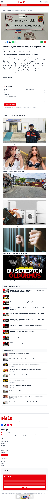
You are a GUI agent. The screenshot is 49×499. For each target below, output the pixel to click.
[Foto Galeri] (42, 2)
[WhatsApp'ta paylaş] (13, 42)
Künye (2, 465)
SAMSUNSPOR (4, 443)
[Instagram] (8, 425)
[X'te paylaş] (10, 42)
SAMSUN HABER (4, 441)
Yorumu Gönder (10, 104)
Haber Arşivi (4, 452)
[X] (5, 425)
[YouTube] (11, 425)
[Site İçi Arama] (41, 2)
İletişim (2, 463)
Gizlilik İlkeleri (4, 461)
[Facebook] (2, 425)
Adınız (6, 89)
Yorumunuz (7, 94)
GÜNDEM (3, 445)
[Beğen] (41, 42)
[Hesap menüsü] (47, 2)
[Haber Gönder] (45, 2)
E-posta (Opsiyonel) (29, 89)
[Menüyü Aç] (2, 2)
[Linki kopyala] (15, 42)
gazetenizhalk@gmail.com (9, 432)
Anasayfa (4, 10)
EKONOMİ (3, 448)
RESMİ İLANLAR (4, 450)
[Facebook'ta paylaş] (7, 42)
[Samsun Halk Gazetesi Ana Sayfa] (21, 2)
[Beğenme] (45, 42)
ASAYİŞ (9, 10)
